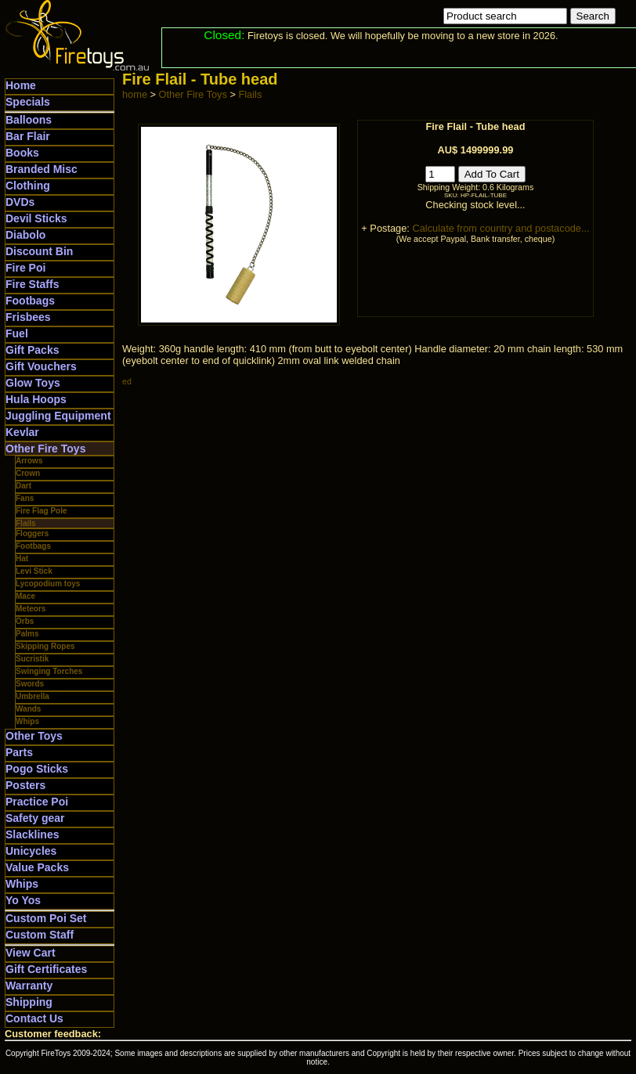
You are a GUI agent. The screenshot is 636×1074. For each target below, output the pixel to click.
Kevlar (22, 432)
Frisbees (28, 317)
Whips (27, 721)
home (134, 94)
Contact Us (34, 1018)
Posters (25, 785)
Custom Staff (39, 934)
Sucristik (32, 658)
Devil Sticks (36, 218)
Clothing (27, 185)
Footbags (30, 300)
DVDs (19, 202)
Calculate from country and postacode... (500, 228)
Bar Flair (27, 136)
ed (127, 381)
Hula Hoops (36, 399)
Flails (26, 523)
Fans (25, 498)
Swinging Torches (49, 671)
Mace (25, 596)
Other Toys (34, 736)
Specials (27, 102)
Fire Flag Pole (41, 510)
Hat (22, 558)
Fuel (16, 333)
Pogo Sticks (36, 768)
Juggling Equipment (58, 415)
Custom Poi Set (45, 918)
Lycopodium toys (48, 583)
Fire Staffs (32, 284)
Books (22, 152)
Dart (23, 485)
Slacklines (32, 834)
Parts (19, 752)
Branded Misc (41, 169)
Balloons (28, 120)
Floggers (32, 533)
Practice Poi (36, 801)
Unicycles (30, 851)
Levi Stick (34, 571)
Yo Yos (23, 900)
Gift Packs (32, 350)
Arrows (29, 460)
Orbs (25, 621)
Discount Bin (39, 251)
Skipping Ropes (45, 646)
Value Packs (37, 867)
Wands (28, 709)
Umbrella (32, 696)
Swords (30, 683)
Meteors (30, 608)
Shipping (28, 1002)
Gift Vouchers (41, 366)
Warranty (28, 985)
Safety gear (34, 818)
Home (20, 85)
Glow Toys (32, 383)
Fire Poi (25, 267)
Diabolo (25, 235)
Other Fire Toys (45, 448)
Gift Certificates (46, 969)
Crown (28, 473)
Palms (27, 633)
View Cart (30, 952)
